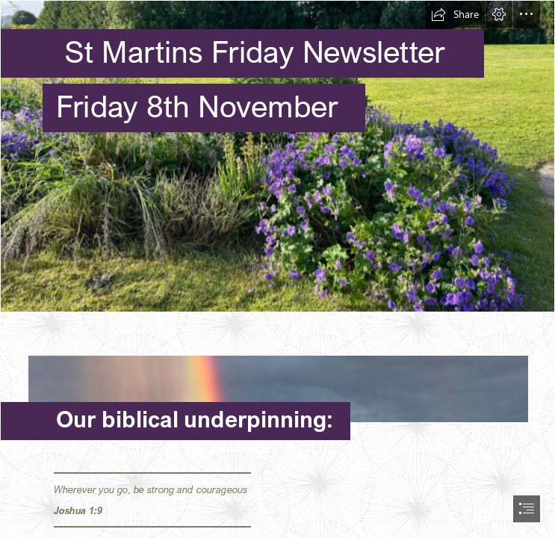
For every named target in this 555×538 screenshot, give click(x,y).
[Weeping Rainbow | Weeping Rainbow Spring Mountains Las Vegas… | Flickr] (277, 381)
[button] (455, 14)
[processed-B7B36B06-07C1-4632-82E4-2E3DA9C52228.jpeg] (277, 156)
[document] (277, 269)
